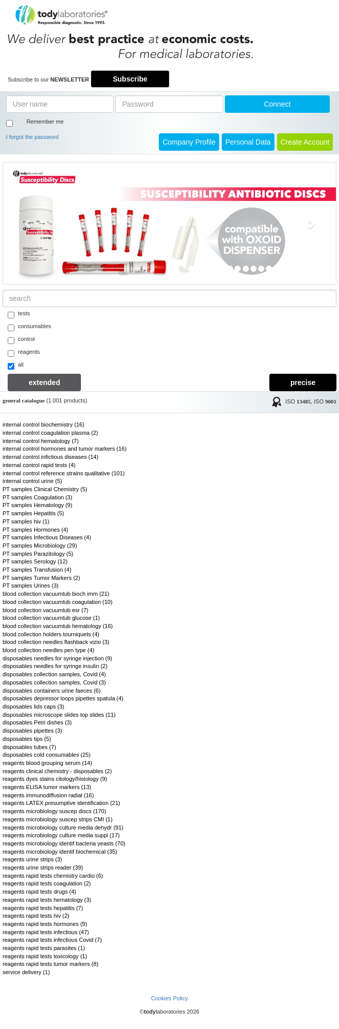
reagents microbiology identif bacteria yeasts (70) (64, 843)
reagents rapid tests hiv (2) (36, 916)
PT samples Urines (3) (30, 585)
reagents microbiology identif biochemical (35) (60, 852)
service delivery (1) (26, 972)
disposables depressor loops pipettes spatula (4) (63, 698)
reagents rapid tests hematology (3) (47, 900)
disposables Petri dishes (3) (37, 722)
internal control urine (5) (32, 481)
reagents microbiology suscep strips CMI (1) (58, 819)
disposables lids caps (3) (33, 706)
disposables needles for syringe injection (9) (57, 658)
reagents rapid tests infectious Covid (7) (52, 940)
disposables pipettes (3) (32, 731)
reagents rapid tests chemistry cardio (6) (53, 876)
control (21, 340)
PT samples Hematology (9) (37, 505)
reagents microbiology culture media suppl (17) (61, 835)
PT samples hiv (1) (26, 521)
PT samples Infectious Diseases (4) (47, 537)
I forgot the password (32, 137)
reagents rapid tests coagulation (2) (47, 883)
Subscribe (130, 79)
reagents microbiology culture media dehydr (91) (63, 827)
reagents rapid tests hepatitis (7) (43, 908)
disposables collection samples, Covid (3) (54, 682)
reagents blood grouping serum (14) (47, 763)
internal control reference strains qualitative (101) (63, 473)
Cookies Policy (169, 998)
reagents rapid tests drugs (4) (39, 892)
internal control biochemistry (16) (43, 424)
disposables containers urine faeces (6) (51, 691)
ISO (298, 402)
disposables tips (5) (27, 739)
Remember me (45, 121)
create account (305, 142)
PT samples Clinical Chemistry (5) (45, 489)
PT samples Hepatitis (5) (33, 513)
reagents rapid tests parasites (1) (44, 948)
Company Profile (189, 142)
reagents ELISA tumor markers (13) (47, 787)
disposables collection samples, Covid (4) (54, 674)
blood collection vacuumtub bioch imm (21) (56, 594)
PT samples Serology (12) (35, 561)
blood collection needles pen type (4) (48, 650)
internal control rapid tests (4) (39, 465)
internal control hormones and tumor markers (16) (64, 449)
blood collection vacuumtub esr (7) (46, 610)
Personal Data (248, 142)
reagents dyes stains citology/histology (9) (55, 779)
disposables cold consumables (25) (47, 755)
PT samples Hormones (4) (35, 530)
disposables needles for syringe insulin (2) (55, 666)
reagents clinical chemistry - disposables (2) (57, 771)
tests (19, 314)
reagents (24, 353)
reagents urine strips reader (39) (43, 867)
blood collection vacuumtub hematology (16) (58, 626)
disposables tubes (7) (29, 747)
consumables (29, 327)
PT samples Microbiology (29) (40, 545)
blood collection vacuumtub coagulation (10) (58, 602)
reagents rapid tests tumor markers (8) (50, 964)
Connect (277, 104)
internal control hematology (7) (41, 441)
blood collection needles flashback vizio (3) (56, 642)
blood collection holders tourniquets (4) (51, 634)
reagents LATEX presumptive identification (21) (61, 803)
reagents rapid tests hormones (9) (45, 924)
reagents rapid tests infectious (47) (46, 932)
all (16, 365)
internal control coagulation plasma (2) (50, 433)
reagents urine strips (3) (32, 859)
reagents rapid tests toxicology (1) (45, 956)
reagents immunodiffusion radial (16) (48, 795)
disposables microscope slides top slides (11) (59, 715)
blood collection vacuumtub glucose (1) (51, 618)
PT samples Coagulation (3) (37, 497)
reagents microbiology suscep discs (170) (54, 811)
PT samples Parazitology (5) (38, 554)
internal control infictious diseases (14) (50, 457)
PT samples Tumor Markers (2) (41, 578)
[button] (28, 223)
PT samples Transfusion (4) (37, 570)
